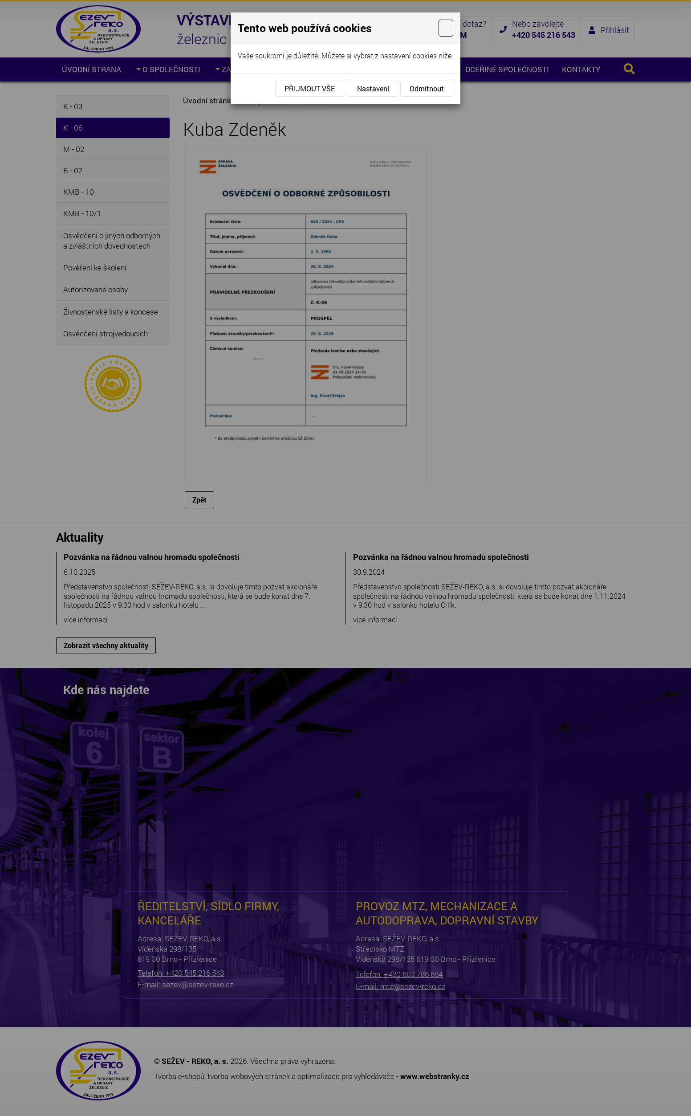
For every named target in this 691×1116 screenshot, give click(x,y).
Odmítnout (427, 88)
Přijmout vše (310, 88)
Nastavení (373, 88)
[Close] (446, 28)
